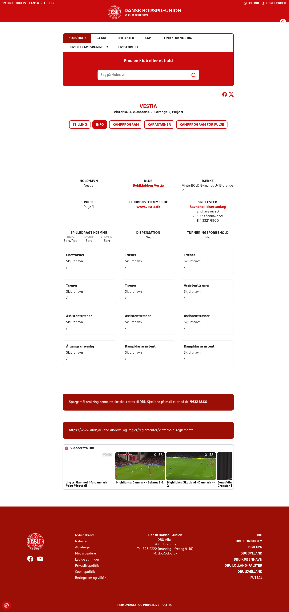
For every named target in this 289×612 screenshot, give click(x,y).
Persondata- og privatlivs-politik (144, 605)
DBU (258, 535)
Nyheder (81, 541)
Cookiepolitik (85, 572)
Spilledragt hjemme (88, 233)
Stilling (80, 124)
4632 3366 (198, 402)
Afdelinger (83, 547)
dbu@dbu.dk (167, 553)
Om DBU (7, 3)
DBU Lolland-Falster (243, 565)
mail (168, 402)
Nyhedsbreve (84, 535)
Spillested (207, 202)
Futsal (256, 578)
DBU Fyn (255, 547)
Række (208, 181)
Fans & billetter (41, 3)
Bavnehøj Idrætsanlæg (208, 207)
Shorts (88, 237)
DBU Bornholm (249, 541)
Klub (148, 181)
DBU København (248, 559)
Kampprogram (126, 124)
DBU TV (21, 3)
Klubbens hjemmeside (148, 202)
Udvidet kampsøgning (88, 47)
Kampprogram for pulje (202, 124)
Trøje (70, 237)
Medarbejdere (85, 553)
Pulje (89, 202)
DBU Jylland (251, 553)
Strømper (107, 237)
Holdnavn (89, 181)
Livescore (128, 47)
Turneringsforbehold (207, 233)
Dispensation (148, 233)
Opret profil (274, 3)
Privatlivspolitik (87, 565)
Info (100, 124)
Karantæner (159, 124)
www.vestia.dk (148, 207)
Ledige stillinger (87, 559)
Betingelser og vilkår (90, 578)
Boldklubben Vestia (148, 185)
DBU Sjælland (250, 572)
